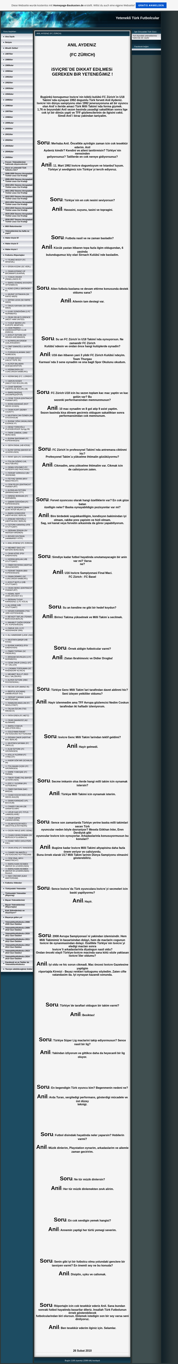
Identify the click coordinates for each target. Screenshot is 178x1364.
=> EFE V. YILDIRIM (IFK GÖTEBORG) (16, 784)
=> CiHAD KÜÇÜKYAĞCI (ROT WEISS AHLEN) (18, 796)
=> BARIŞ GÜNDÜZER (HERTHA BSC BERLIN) (15, 514)
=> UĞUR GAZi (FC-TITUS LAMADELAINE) (16, 813)
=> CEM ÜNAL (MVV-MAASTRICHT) (14, 859)
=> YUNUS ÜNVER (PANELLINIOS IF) (13, 278)
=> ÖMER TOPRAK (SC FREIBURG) (15, 652)
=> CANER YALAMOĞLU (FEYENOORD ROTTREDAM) (18, 853)
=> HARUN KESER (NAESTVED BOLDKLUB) (16, 382)
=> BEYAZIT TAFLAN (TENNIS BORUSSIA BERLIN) (18, 618)
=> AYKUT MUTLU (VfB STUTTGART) (15, 583)
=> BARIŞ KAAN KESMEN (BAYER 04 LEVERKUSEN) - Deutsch (17, 871)
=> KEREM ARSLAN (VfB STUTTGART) (16, 560)
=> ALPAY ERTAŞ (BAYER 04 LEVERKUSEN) (18, 451)
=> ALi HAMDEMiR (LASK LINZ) (19, 635)
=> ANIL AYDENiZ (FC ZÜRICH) (19, 543)
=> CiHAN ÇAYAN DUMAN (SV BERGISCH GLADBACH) (18, 836)
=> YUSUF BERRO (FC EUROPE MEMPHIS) (15, 324)
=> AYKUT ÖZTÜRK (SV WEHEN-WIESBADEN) (15, 336)
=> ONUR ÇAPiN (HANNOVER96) (12, 819)
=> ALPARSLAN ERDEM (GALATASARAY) (15, 342)
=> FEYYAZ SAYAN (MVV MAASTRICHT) (16, 480)
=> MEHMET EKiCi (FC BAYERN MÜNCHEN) (15, 549)
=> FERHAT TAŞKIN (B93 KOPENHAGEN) (16, 572)
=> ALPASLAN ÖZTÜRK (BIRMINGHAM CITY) (15, 491)
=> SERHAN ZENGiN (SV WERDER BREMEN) (16, 531)
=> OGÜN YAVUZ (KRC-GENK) (18, 830)
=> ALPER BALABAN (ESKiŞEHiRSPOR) (14, 365)
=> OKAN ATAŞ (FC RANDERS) (19, 848)
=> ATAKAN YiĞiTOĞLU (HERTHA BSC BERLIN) (15, 520)
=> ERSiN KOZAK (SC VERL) (18, 267)
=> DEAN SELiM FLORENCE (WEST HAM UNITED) (17, 318)
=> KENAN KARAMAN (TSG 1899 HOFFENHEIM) (17, 612)
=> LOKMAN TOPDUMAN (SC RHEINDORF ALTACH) (18, 669)
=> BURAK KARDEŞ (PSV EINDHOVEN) (16, 646)
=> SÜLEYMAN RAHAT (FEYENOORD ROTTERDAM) (18, 733)
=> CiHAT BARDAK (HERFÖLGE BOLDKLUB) (16, 388)
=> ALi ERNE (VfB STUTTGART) (13, 606)
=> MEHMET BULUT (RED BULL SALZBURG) (16, 675)
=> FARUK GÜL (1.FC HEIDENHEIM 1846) (14, 629)
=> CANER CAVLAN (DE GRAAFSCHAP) (16, 807)
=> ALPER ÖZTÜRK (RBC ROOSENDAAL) (16, 681)
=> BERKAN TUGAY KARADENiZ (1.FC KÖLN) (16, 600)
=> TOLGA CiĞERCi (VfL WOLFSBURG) (16, 462)
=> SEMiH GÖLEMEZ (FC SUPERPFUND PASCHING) (17, 468)
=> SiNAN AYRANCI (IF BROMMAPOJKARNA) (15, 272)
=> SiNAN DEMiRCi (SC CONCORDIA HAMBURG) (16, 577)
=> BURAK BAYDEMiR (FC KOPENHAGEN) (17, 439)
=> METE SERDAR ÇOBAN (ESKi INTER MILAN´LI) (17, 508)
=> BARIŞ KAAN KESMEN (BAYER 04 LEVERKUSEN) (17, 865)
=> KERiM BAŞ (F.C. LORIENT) (18, 376)
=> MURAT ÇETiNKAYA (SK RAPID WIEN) (17, 295)
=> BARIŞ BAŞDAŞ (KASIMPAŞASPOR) (14, 393)
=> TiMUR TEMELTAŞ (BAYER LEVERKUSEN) (18, 779)
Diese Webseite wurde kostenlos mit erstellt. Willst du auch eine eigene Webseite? (89, 5)
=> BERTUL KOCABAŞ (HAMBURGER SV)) (15, 692)
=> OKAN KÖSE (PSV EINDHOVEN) (14, 554)
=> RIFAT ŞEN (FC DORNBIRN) (19, 457)
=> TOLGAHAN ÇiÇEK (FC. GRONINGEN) (17, 767)
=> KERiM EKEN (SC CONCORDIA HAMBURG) (16, 370)
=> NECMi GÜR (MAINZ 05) (17, 687)
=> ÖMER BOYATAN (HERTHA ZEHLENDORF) (18, 566)
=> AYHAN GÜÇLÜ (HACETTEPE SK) (13, 359)
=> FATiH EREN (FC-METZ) (17, 715)
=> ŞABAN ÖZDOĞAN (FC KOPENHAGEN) (16, 503)
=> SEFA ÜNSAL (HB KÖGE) (17, 445)
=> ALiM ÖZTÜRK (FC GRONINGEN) (14, 750)
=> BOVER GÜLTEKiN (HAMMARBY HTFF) (15, 537)
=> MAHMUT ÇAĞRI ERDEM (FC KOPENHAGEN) (17, 623)
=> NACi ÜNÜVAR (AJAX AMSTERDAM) (16, 877)
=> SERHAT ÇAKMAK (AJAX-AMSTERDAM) (18, 698)
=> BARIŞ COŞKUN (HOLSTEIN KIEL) (13, 727)
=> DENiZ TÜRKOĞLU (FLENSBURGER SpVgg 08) (17, 428)
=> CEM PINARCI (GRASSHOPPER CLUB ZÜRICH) (15, 330)
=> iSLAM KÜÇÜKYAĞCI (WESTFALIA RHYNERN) (16, 825)
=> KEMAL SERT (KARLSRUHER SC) (14, 595)
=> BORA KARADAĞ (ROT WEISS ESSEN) (16, 405)
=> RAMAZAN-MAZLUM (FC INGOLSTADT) (17, 704)
